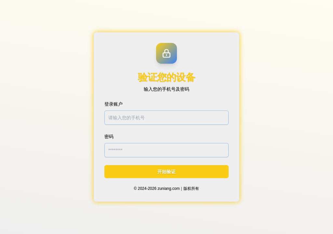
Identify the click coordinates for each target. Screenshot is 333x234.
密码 (108, 136)
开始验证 (166, 171)
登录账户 (113, 104)
